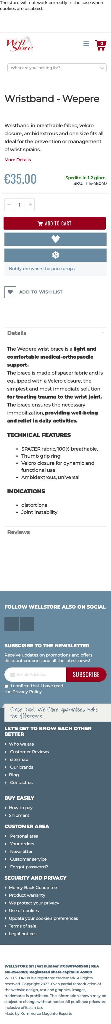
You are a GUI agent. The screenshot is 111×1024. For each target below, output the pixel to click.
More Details (17, 159)
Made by (12, 1013)
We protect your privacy (34, 903)
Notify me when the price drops (42, 268)
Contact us (21, 782)
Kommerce (30, 1013)
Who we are (21, 744)
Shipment (19, 815)
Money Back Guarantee (33, 887)
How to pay (21, 807)
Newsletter (21, 851)
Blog (14, 775)
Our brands (21, 767)
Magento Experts (57, 1013)
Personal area (24, 836)
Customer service (28, 859)
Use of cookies (24, 910)
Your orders (22, 843)
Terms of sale (22, 926)
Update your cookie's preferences (43, 918)
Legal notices (22, 933)
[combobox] (57, 67)
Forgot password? (29, 867)
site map (19, 759)
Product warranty (27, 895)
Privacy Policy (27, 691)
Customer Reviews (29, 751)
